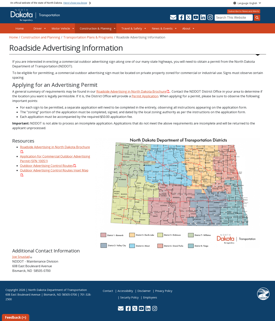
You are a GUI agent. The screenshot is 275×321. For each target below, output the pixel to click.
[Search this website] (257, 18)
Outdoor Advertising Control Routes (48, 166)
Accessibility (125, 291)
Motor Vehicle (61, 28)
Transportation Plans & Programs (88, 37)
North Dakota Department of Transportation (57, 290)
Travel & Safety (131, 28)
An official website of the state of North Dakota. (48, 2)
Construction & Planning (96, 28)
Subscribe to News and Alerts (243, 11)
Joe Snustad (21, 257)
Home (19, 28)
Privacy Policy (163, 291)
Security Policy (129, 297)
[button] (173, 18)
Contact (108, 291)
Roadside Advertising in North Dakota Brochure (133, 91)
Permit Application (145, 96)
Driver (37, 28)
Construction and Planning (40, 37)
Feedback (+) (15, 317)
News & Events (162, 28)
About (186, 28)
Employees (150, 297)
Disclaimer (144, 291)
